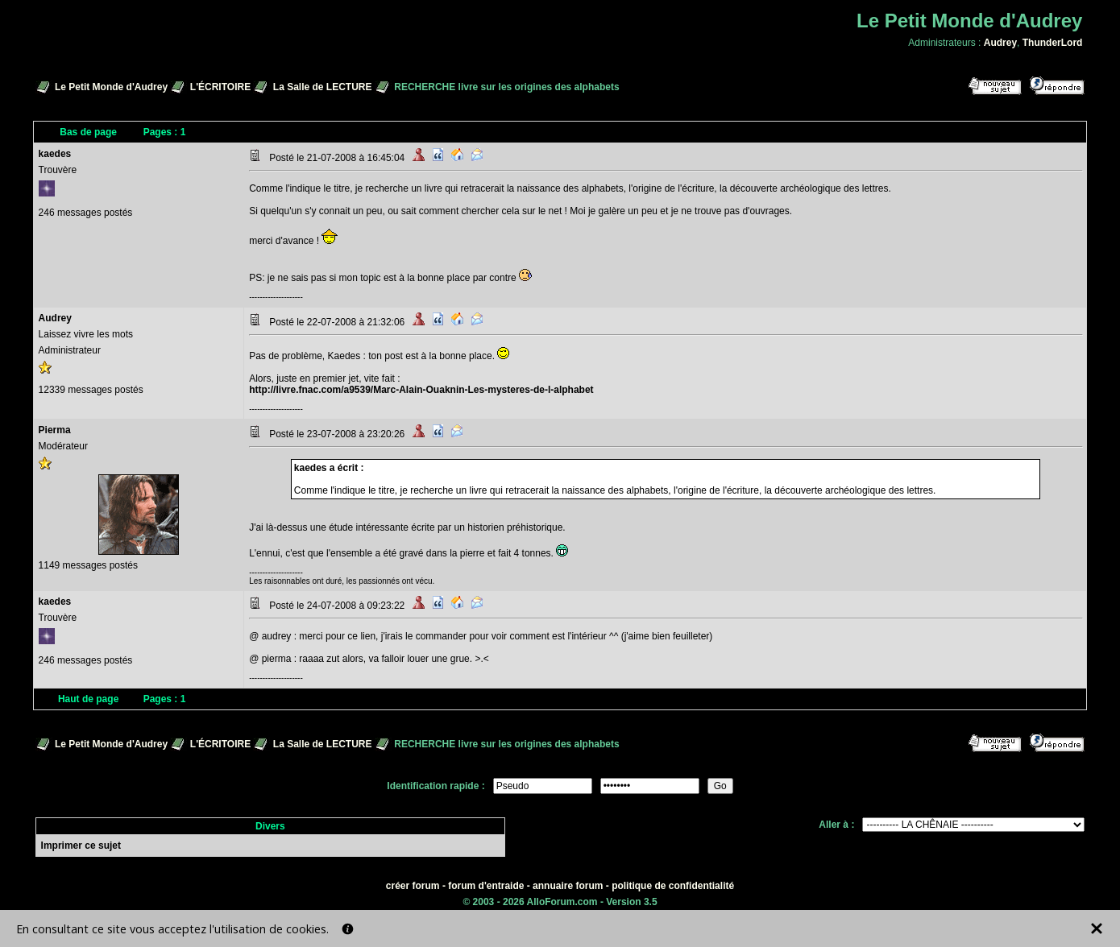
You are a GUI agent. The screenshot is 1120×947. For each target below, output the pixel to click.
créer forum (413, 885)
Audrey (1000, 42)
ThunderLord (1053, 42)
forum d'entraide (486, 885)
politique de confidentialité (673, 885)
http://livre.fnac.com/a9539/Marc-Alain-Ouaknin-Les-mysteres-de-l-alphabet (421, 389)
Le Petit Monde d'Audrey (111, 87)
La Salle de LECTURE (322, 87)
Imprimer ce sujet (81, 845)
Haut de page (88, 699)
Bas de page (88, 132)
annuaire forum (568, 885)
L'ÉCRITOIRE (220, 87)
